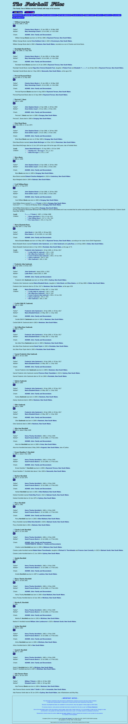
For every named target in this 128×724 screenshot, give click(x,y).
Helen (33, 152)
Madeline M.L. (36, 150)
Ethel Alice (34, 522)
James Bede (36, 142)
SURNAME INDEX (29, 15)
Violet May (34, 495)
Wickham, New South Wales (51, 598)
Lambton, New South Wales (48, 574)
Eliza (29, 234)
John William (34, 218)
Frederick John (40, 244)
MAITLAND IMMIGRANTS (50, 15)
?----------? (35, 203)
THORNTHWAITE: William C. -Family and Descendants (43, 544)
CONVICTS (38, 15)
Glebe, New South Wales (95, 244)
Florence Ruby (47, 373)
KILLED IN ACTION (78, 15)
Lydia (71, 244)
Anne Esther (31, 109)
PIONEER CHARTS (89, 15)
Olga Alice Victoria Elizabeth (44, 68)
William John (38, 621)
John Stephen (31, 107)
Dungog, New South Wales (48, 115)
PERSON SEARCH (18, 15)
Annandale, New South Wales (56, 689)
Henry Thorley (33, 436)
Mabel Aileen (42, 550)
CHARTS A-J (99, 15)
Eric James (33, 220)
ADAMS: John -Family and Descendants (38, 34)
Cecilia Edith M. (36, 252)
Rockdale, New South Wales (52, 247)
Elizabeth (80, 68)
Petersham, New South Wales (65, 142)
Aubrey (33, 257)
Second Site (65, 722)
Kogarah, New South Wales (50, 447)
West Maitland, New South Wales (50, 492)
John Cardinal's (60, 722)
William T (30, 681)
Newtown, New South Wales (45, 44)
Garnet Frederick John (38, 255)
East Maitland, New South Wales (54, 594)
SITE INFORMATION (18, 17)
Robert (67, 68)
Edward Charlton (34, 176)
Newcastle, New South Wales (51, 71)
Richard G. (67, 550)
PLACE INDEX (117, 15)
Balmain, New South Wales (41, 179)
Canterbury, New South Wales (60, 176)
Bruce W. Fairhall (67, 718)
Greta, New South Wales (48, 444)
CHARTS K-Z (108, 15)
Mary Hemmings (32, 31)
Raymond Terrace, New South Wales (59, 38)
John (29, 232)
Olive (33, 259)
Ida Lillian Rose (36, 254)
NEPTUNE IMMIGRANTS (64, 15)
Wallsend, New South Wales (52, 547)
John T (35, 689)
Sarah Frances (32, 438)
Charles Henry (32, 29)
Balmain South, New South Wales (58, 495)
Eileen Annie (34, 216)
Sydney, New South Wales (57, 280)
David (38, 346)
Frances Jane (86, 550)
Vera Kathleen (38, 41)
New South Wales (38, 645)
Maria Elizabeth (41, 283)
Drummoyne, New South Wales (61, 41)
